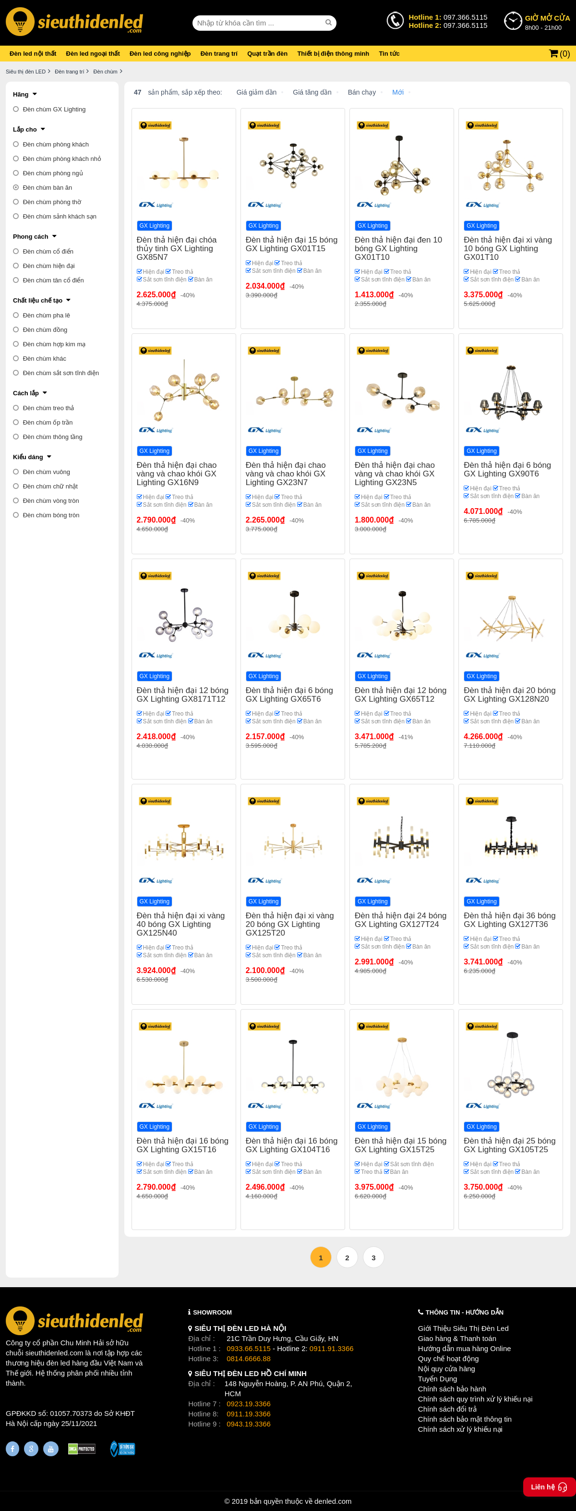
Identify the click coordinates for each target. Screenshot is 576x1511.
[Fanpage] (12, 1448)
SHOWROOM (212, 1312)
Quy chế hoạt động (448, 1358)
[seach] (329, 22)
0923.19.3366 (249, 1404)
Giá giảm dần (257, 92)
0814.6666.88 (249, 1358)
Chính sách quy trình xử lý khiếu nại (475, 1399)
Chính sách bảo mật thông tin (465, 1419)
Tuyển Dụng (437, 1379)
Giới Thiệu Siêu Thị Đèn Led (463, 1328)
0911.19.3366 (249, 1414)
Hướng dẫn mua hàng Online (464, 1348)
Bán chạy (362, 92)
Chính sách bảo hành (452, 1389)
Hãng (21, 94)
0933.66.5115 (249, 1348)
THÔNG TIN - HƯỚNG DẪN (465, 1312)
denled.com (333, 1501)
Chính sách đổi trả (447, 1409)
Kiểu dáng (28, 457)
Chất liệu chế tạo (37, 300)
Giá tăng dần (312, 92)
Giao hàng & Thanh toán (457, 1338)
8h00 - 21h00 (547, 22)
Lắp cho (25, 129)
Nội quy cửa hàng (446, 1369)
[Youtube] (51, 1448)
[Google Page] (31, 1448)
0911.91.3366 (332, 1348)
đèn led (58, 1363)
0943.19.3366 (249, 1424)
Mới (398, 92)
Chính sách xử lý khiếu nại (460, 1429)
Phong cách (30, 236)
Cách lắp (26, 393)
